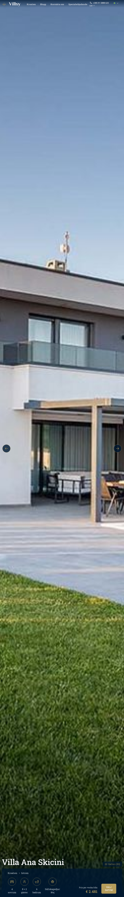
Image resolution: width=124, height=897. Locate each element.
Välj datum (109, 888)
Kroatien (31, 4)
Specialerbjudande (77, 4)
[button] (116, 3)
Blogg (43, 4)
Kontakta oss (57, 4)
